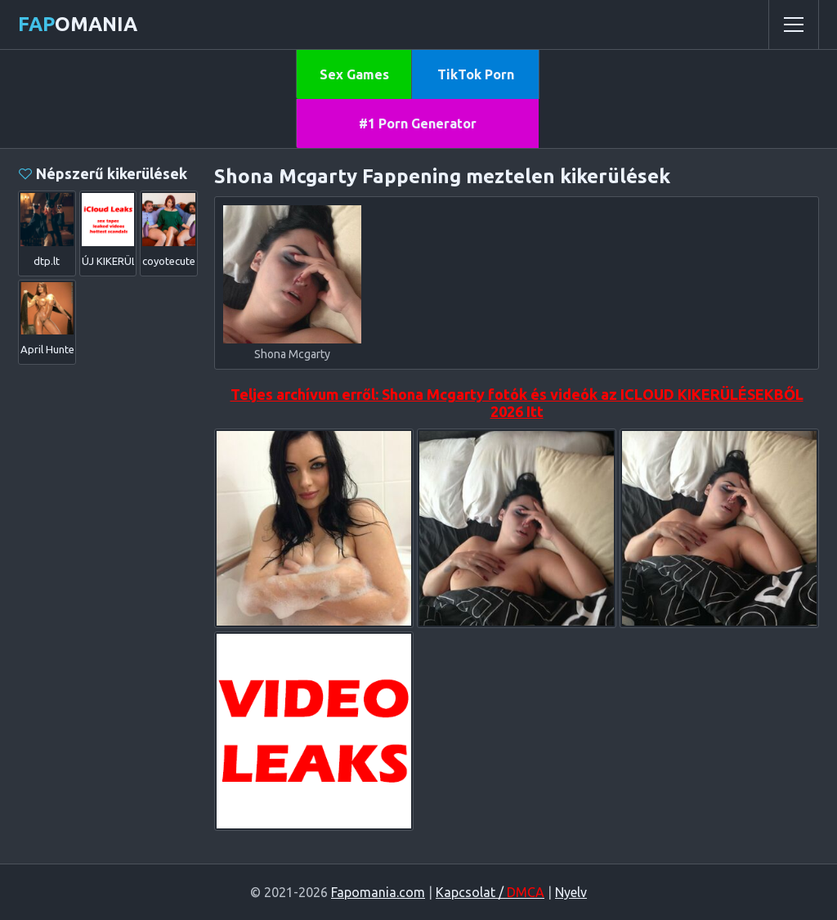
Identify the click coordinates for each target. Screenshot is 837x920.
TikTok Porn (475, 74)
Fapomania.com (378, 892)
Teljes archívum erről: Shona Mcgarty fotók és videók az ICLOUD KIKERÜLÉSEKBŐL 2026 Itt (517, 403)
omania (77, 24)
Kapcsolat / (490, 892)
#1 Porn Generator (418, 123)
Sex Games (354, 74)
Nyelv (571, 892)
